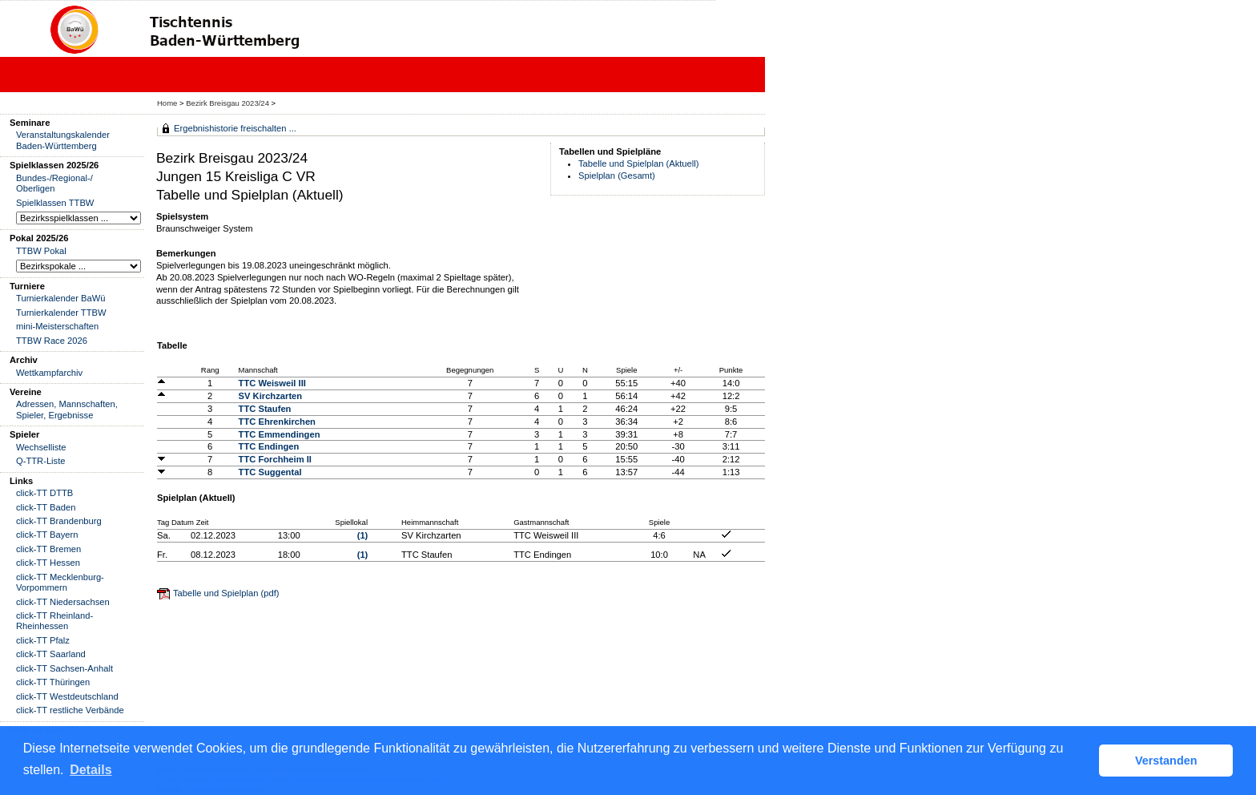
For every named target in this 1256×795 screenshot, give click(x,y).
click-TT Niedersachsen (63, 602)
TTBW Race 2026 (51, 340)
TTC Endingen (269, 446)
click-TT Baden (45, 507)
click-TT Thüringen (53, 682)
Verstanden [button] (1166, 760)
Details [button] (90, 770)
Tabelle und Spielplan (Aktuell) (638, 163)
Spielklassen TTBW (55, 203)
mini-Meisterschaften (57, 326)
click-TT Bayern (47, 534)
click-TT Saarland (51, 654)
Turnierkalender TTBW (61, 312)
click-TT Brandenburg (59, 521)
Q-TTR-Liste (41, 461)
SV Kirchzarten (271, 396)
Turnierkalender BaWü (61, 298)
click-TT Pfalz (43, 640)
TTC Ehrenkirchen (277, 421)
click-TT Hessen (48, 562)
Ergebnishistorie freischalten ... (235, 128)
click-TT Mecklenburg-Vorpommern (60, 582)
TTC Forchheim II (275, 459)
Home (167, 103)
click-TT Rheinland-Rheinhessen (54, 621)
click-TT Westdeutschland (67, 696)
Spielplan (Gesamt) (616, 175)
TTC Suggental (270, 472)
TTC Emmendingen (279, 434)
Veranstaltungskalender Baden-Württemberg (63, 140)
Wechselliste (41, 447)
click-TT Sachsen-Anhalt (64, 668)
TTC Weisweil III (272, 383)
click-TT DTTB (44, 493)
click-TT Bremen (48, 549)
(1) (362, 535)
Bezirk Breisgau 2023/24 (228, 103)
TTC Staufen (265, 409)
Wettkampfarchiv (49, 372)
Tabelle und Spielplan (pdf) (226, 593)
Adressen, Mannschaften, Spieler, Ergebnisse (67, 409)
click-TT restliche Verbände (70, 710)
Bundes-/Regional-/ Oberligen (54, 183)
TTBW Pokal (41, 251)
